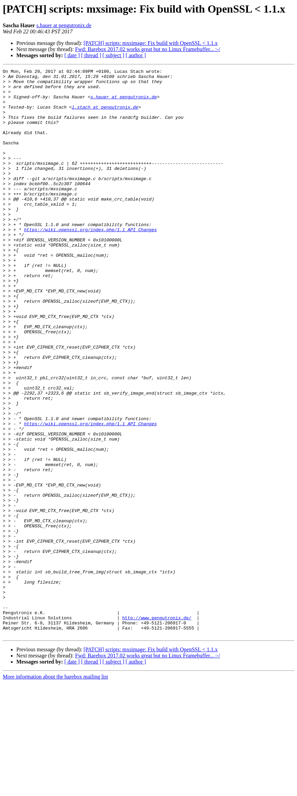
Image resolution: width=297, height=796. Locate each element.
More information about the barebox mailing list (55, 790)
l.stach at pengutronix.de (105, 115)
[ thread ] (91, 55)
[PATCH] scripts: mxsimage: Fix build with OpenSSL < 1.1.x (150, 43)
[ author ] (136, 55)
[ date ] (72, 55)
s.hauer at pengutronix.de (64, 25)
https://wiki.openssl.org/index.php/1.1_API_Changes (90, 262)
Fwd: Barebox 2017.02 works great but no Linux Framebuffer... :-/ (147, 49)
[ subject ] (113, 55)
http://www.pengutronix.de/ (156, 728)
